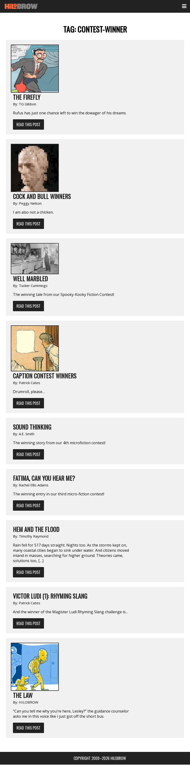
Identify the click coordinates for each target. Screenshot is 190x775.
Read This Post (28, 124)
